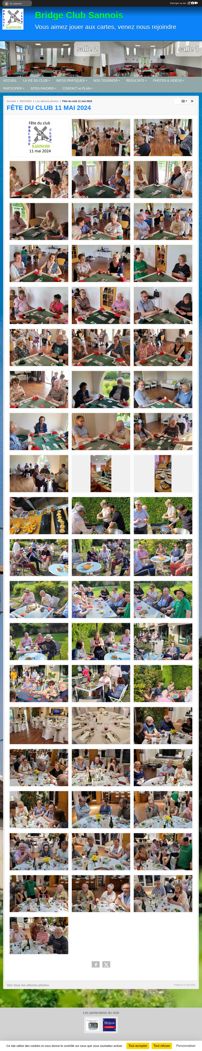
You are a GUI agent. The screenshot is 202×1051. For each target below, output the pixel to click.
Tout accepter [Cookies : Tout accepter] (137, 1045)
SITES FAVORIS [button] (42, 88)
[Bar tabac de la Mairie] (92, 1024)
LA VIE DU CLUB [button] (35, 80)
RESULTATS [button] (135, 80)
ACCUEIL (10, 80)
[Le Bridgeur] (109, 1024)
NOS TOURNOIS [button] (106, 80)
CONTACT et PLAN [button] (76, 88)
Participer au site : (184, 3)
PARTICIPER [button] (12, 88)
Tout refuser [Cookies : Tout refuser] (161, 1045)
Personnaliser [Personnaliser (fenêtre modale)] (186, 1045)
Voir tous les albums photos (28, 985)
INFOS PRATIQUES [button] (70, 80)
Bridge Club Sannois (79, 15)
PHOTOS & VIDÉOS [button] (167, 80)
